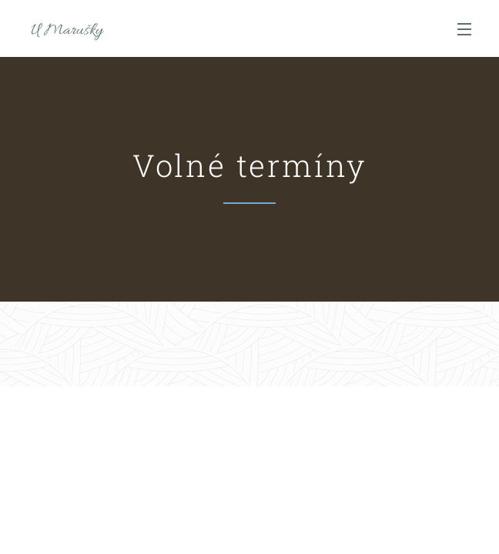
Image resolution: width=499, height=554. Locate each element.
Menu (464, 29)
